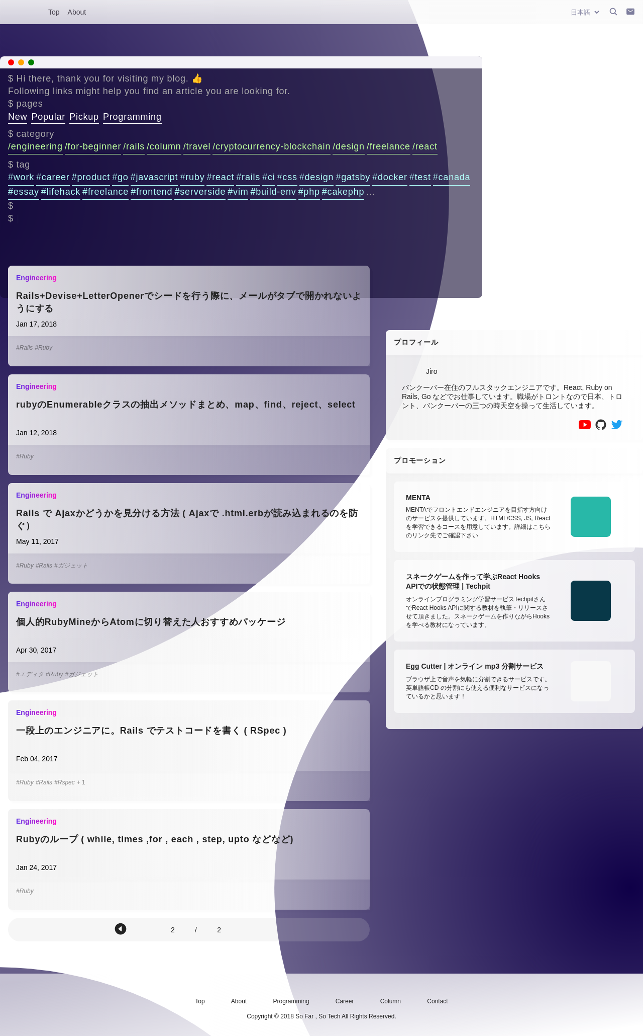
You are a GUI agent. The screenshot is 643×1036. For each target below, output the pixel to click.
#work (21, 177)
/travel (197, 146)
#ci (268, 177)
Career (345, 1001)
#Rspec (64, 782)
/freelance (388, 146)
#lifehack (60, 192)
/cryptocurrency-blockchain (271, 146)
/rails (134, 146)
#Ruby (43, 347)
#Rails (24, 347)
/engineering (35, 146)
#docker (389, 177)
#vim (238, 192)
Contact (437, 1001)
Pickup (84, 117)
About (77, 12)
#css (287, 177)
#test (420, 177)
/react (425, 146)
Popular (48, 117)
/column (164, 146)
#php (309, 192)
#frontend (151, 192)
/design (349, 146)
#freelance (105, 192)
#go (120, 177)
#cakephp (343, 192)
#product (91, 177)
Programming (132, 117)
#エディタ (30, 674)
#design (316, 177)
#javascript (154, 177)
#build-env (273, 192)
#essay (23, 192)
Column (390, 1001)
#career (53, 177)
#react (220, 177)
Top (54, 12)
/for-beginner (93, 146)
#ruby (192, 177)
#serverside (200, 192)
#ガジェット (71, 565)
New (17, 117)
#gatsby (353, 177)
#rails (248, 177)
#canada (452, 177)
